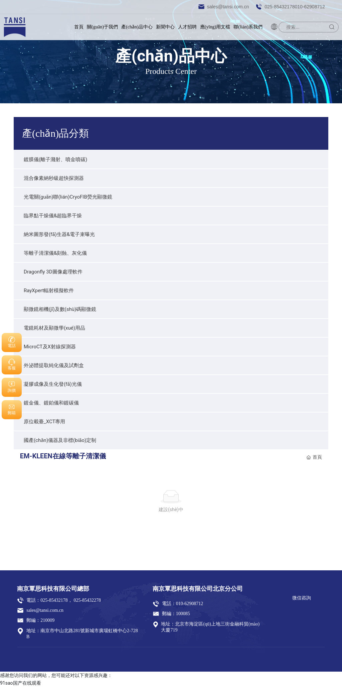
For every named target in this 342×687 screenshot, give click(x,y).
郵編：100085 (176, 613)
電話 (12, 345)
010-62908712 (189, 603)
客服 (12, 368)
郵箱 (12, 413)
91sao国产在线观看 (20, 683)
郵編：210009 (40, 620)
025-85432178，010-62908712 (290, 6)
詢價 (12, 390)
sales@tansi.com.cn (223, 6)
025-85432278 (86, 600)
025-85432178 (54, 600)
